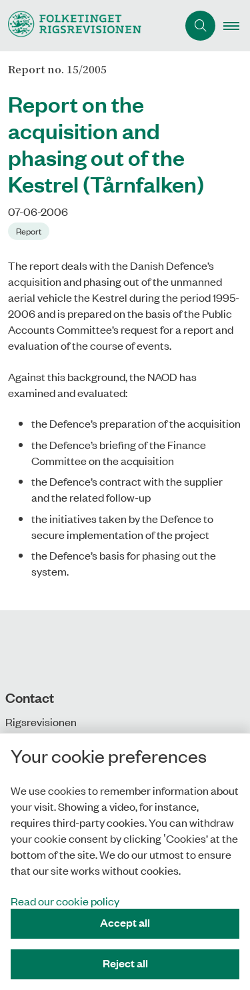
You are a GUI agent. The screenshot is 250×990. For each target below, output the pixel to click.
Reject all (125, 963)
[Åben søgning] (200, 26)
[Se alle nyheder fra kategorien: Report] (30, 230)
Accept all (125, 922)
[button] (236, 26)
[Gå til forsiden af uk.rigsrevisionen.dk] (88, 26)
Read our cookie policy (65, 900)
